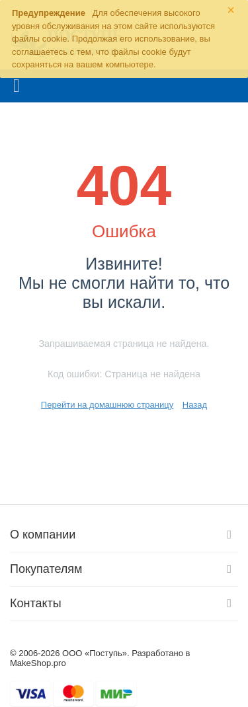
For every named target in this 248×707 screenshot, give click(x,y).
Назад (195, 405)
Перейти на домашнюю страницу (107, 405)
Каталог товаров (16, 86)
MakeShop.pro (38, 663)
